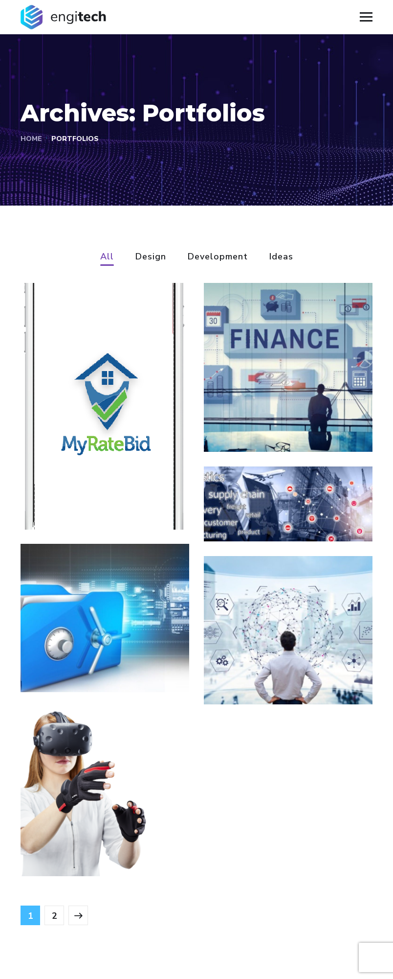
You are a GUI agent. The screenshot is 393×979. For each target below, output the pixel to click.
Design (150, 257)
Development (218, 257)
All (107, 257)
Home (31, 138)
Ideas (281, 257)
